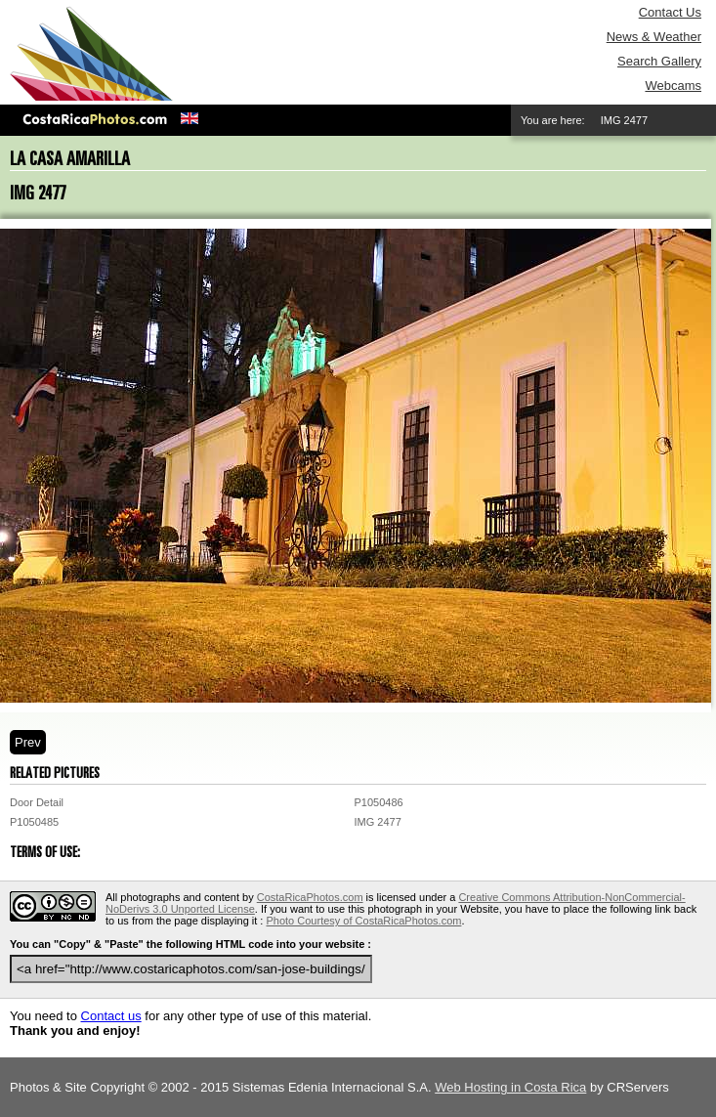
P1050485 (34, 822)
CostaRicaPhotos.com (310, 897)
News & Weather (654, 36)
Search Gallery (659, 61)
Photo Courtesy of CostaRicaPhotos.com (363, 920)
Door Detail (36, 802)
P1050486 (379, 802)
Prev (28, 742)
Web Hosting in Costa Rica (510, 1087)
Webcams (673, 85)
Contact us (111, 1016)
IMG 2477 (378, 822)
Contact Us (670, 12)
